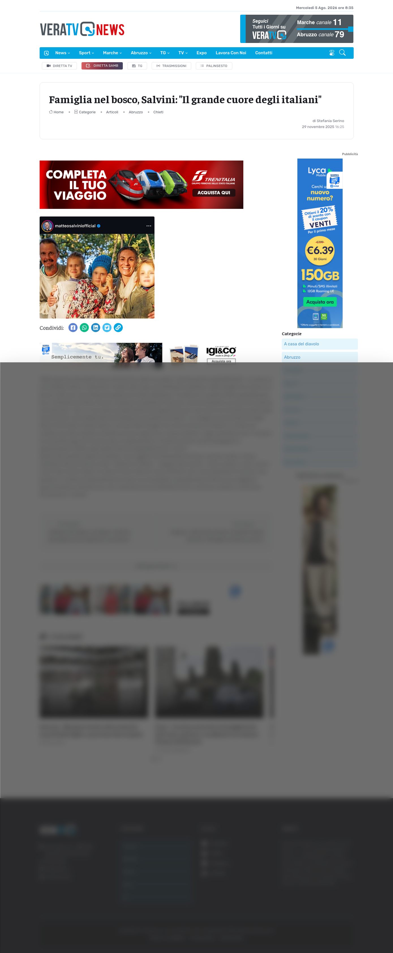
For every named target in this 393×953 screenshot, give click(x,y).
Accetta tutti (335, 860)
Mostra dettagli (309, 932)
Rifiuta (335, 897)
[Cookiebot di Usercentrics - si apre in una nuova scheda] (48, 933)
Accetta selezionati (335, 879)
